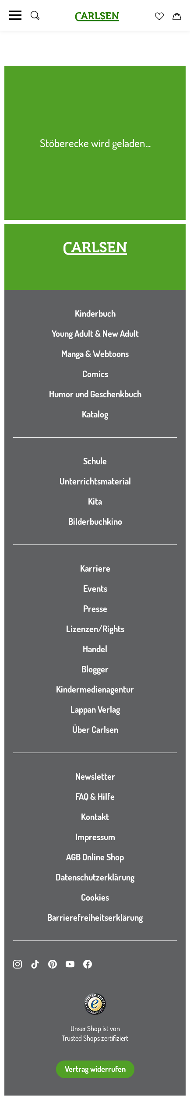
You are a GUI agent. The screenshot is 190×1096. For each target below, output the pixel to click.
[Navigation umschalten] (15, 15)
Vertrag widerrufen (95, 1069)
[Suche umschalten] (35, 15)
